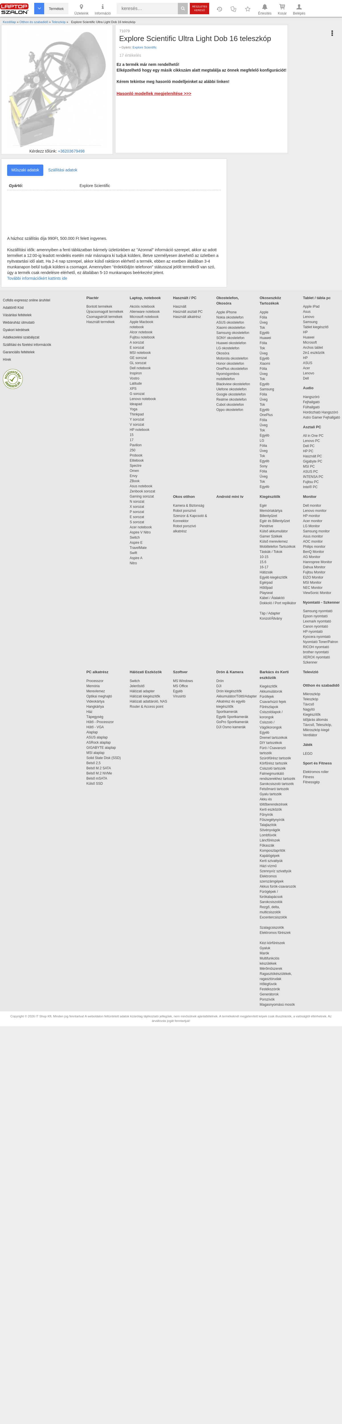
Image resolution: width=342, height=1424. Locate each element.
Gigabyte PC (312, 461)
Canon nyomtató (315, 626)
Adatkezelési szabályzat (21, 337)
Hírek (7, 360)
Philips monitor (314, 547)
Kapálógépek (270, 856)
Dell (306, 378)
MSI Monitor (312, 583)
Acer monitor (312, 521)
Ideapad (136, 404)
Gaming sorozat (143, 496)
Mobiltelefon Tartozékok (278, 547)
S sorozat (137, 522)
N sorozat (137, 502)
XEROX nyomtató (316, 657)
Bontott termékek (99, 307)
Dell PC (309, 446)
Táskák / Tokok (271, 552)
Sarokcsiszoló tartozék (277, 784)
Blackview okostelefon (233, 384)
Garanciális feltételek (18, 352)
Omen (134, 471)
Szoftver (180, 672)
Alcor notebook (141, 332)
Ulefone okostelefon (231, 389)
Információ (103, 9)
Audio (308, 388)
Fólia (263, 317)
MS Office (180, 686)
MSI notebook (140, 353)
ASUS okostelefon (230, 322)
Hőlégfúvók (268, 984)
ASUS (307, 363)
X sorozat (137, 507)
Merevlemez (95, 691)
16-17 (264, 567)
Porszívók (267, 999)
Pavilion (136, 445)
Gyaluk (272, 948)
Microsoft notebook (144, 317)
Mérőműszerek (271, 969)
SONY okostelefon (230, 338)
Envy (133, 476)
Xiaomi (265, 364)
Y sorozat (137, 419)
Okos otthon (184, 496)
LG (262, 441)
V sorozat (137, 425)
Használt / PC (184, 298)
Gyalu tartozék (271, 794)
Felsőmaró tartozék (274, 789)
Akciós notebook (142, 307)
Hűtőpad (266, 588)
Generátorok (269, 994)
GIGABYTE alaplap (102, 748)
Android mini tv (229, 496)
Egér (263, 506)
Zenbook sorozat (142, 491)
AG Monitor (311, 557)
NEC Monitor (313, 588)
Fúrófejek (270, 697)
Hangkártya (95, 707)
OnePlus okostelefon (232, 369)
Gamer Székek (271, 536)
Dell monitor (312, 506)
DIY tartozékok (271, 743)
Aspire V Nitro (141, 532)
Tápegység (94, 717)
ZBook (135, 481)
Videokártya (95, 701)
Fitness (308, 777)
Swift (133, 553)
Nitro (133, 563)
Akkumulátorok (274, 691)
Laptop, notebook (145, 298)
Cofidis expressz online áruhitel (26, 300)
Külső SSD (94, 784)
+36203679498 (71, 151)
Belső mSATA (97, 778)
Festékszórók (270, 989)
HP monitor (311, 516)
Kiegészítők (270, 496)
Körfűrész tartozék (273, 763)
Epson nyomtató (315, 616)
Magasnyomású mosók (277, 1005)
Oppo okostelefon (229, 410)
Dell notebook (140, 368)
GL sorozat (138, 363)
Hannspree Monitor (317, 562)
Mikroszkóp (311, 694)
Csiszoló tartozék (273, 768)
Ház (89, 712)
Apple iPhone (226, 312)
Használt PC (312, 456)
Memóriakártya (271, 511)
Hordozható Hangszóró (320, 412)
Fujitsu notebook (142, 337)
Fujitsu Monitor (314, 572)
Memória (93, 686)
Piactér (92, 298)
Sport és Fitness (317, 763)
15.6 (263, 562)
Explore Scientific (144, 47)
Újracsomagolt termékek (104, 312)
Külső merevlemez (274, 541)
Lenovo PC (311, 441)
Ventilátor (310, 735)
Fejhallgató (311, 402)
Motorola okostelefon (232, 358)
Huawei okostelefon (231, 343)
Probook (136, 455)
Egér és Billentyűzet (275, 521)
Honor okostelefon (230, 364)
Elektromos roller (316, 772)
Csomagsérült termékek (104, 317)
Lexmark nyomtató (317, 621)
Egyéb (264, 333)
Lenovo (308, 317)
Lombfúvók (268, 835)
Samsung (267, 389)
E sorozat (137, 348)
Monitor (310, 496)
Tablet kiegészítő (315, 327)
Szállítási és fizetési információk (27, 345)
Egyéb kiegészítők (273, 577)
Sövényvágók (273, 830)
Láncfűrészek (273, 840)
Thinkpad (137, 414)
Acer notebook (141, 527)
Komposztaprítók (272, 851)
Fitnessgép (311, 782)
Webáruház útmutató (18, 322)
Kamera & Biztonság (188, 506)
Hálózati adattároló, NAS (148, 701)
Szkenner (310, 662)
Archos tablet (313, 348)
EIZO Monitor (313, 577)
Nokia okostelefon (229, 317)
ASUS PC (310, 472)
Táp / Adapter (270, 613)
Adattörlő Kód (13, 308)
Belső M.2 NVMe (100, 773)
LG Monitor (311, 526)
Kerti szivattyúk (271, 861)
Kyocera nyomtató (317, 637)
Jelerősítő (137, 686)
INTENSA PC (313, 477)
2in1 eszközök (314, 353)
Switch (135, 537)
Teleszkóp (310, 699)
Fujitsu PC (311, 482)
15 (131, 435)
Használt (179, 307)
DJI (218, 686)
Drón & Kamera (229, 672)
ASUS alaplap (97, 737)
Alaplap (92, 732)
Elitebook (137, 461)
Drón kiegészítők (229, 691)
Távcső (308, 704)
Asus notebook (141, 486)
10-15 (264, 557)
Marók (268, 953)
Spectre (135, 466)
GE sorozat (139, 358)
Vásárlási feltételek (17, 315)
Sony (263, 466)
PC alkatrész (97, 672)
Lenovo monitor (315, 511)
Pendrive (266, 526)
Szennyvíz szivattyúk (275, 871)
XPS (133, 389)
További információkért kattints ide (37, 278)
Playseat (266, 593)
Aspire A (136, 558)
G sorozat (137, 394)
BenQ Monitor (313, 552)
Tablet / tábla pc (317, 298)
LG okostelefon (227, 348)
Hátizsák (266, 572)
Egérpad (266, 583)
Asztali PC (312, 427)
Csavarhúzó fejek (276, 702)
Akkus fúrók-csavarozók (278, 887)
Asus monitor (313, 536)
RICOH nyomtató (316, 647)
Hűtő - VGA (95, 727)
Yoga (133, 409)
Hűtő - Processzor (100, 722)
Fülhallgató (311, 407)
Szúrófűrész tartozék (275, 758)
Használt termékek (100, 322)
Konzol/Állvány (271, 618)
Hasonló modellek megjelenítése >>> (154, 93)
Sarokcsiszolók (273, 902)
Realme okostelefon (231, 399)
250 (132, 450)
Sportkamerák (227, 712)
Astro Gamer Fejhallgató (321, 417)
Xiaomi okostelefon (230, 328)
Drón (220, 681)
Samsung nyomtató (317, 611)
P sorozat (137, 512)
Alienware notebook (145, 312)
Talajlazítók (268, 825)
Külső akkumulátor (274, 531)
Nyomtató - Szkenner (321, 602)
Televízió (310, 672)
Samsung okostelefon (232, 333)
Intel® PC (310, 487)
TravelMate (139, 548)
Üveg (264, 322)
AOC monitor (313, 541)
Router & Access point (146, 707)
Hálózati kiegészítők (145, 696)
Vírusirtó (179, 696)
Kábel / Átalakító (273, 598)
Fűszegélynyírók (273, 820)
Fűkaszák (267, 845)
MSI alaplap (95, 753)
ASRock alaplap (99, 743)
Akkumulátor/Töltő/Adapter (236, 696)
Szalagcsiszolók (272, 928)
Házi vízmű (268, 866)
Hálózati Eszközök (146, 672)
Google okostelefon (231, 394)
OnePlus (266, 415)
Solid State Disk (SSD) (103, 758)
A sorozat (137, 342)
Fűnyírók (266, 815)
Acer (306, 368)
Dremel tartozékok (276, 738)
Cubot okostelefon (230, 405)
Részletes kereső (199, 8)
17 (131, 440)
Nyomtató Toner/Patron (320, 642)
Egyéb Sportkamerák (233, 717)
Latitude (136, 384)
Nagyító (309, 709)
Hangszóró (311, 397)
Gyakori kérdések (16, 330)
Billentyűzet (268, 516)
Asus (307, 312)
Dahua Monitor (314, 567)
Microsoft (310, 342)
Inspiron (136, 373)
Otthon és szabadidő (321, 685)
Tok (262, 328)
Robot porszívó (184, 511)
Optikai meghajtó (99, 696)
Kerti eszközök (271, 810)
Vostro (134, 378)
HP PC (308, 451)
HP (305, 332)
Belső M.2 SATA (98, 768)
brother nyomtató (316, 652)
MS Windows (183, 681)
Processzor (94, 681)
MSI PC (309, 466)
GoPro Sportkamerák (232, 722)
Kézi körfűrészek (275, 943)
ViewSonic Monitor (317, 593)
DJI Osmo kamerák (231, 727)
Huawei (265, 338)
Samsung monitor (316, 531)
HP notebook (139, 430)
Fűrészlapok (272, 707)
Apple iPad (311, 307)
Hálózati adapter (142, 691)
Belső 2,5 (93, 763)
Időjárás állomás (315, 720)
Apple (264, 312)
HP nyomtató (313, 632)
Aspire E (136, 543)
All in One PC (313, 436)
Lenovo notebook (143, 399)
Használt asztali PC (188, 312)
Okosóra (222, 353)
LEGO (307, 754)
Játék (307, 745)
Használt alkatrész (187, 317)
